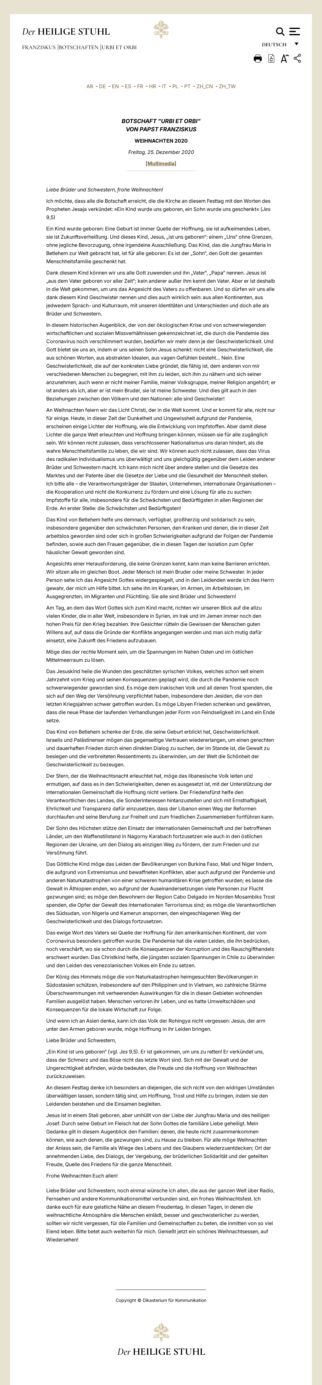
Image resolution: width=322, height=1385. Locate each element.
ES (128, 86)
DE (102, 86)
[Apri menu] (294, 31)
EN (115, 86)
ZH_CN (205, 86)
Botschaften (79, 47)
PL (175, 86)
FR (140, 86)
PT (187, 86)
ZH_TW (227, 86)
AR (89, 86)
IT (164, 86)
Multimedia (161, 163)
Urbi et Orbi (119, 47)
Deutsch (276, 46)
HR (152, 86)
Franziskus (39, 47)
